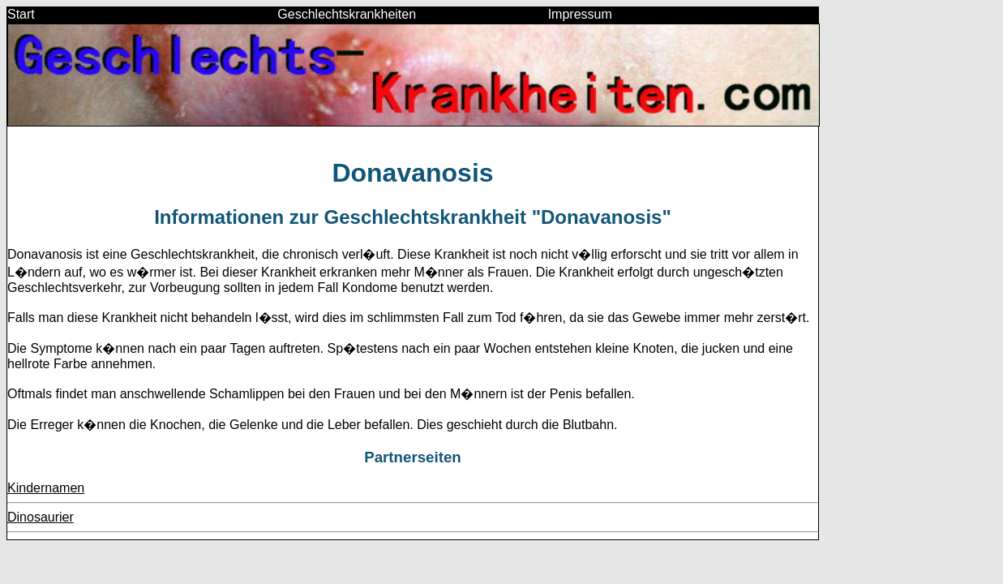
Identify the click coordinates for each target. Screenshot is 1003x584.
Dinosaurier (40, 517)
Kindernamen (45, 488)
